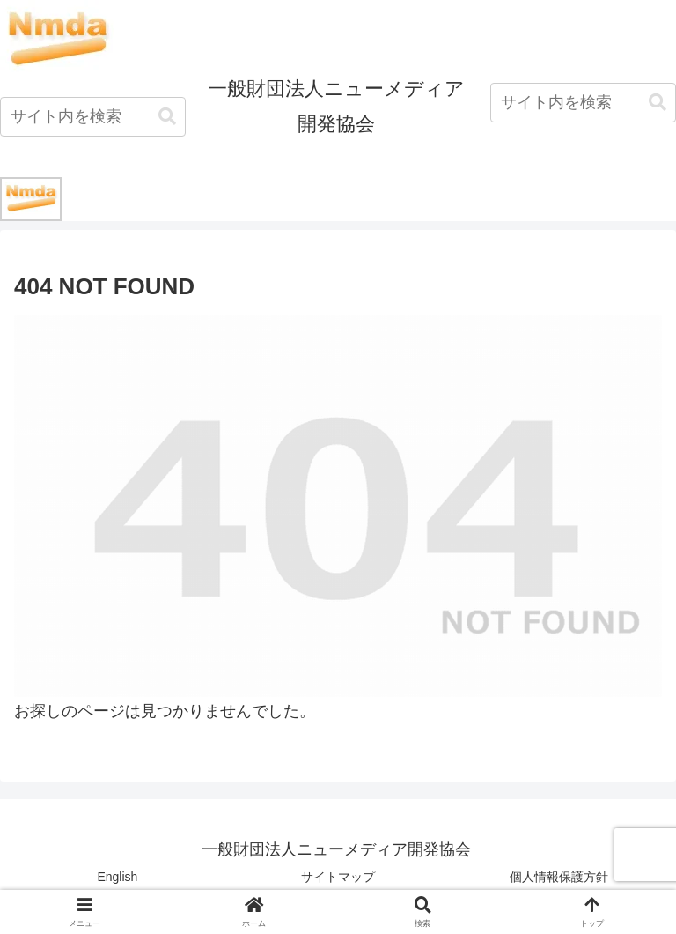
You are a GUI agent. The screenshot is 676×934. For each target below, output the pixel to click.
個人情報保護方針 (559, 877)
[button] (167, 117)
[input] (93, 117)
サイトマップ (338, 877)
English (117, 877)
